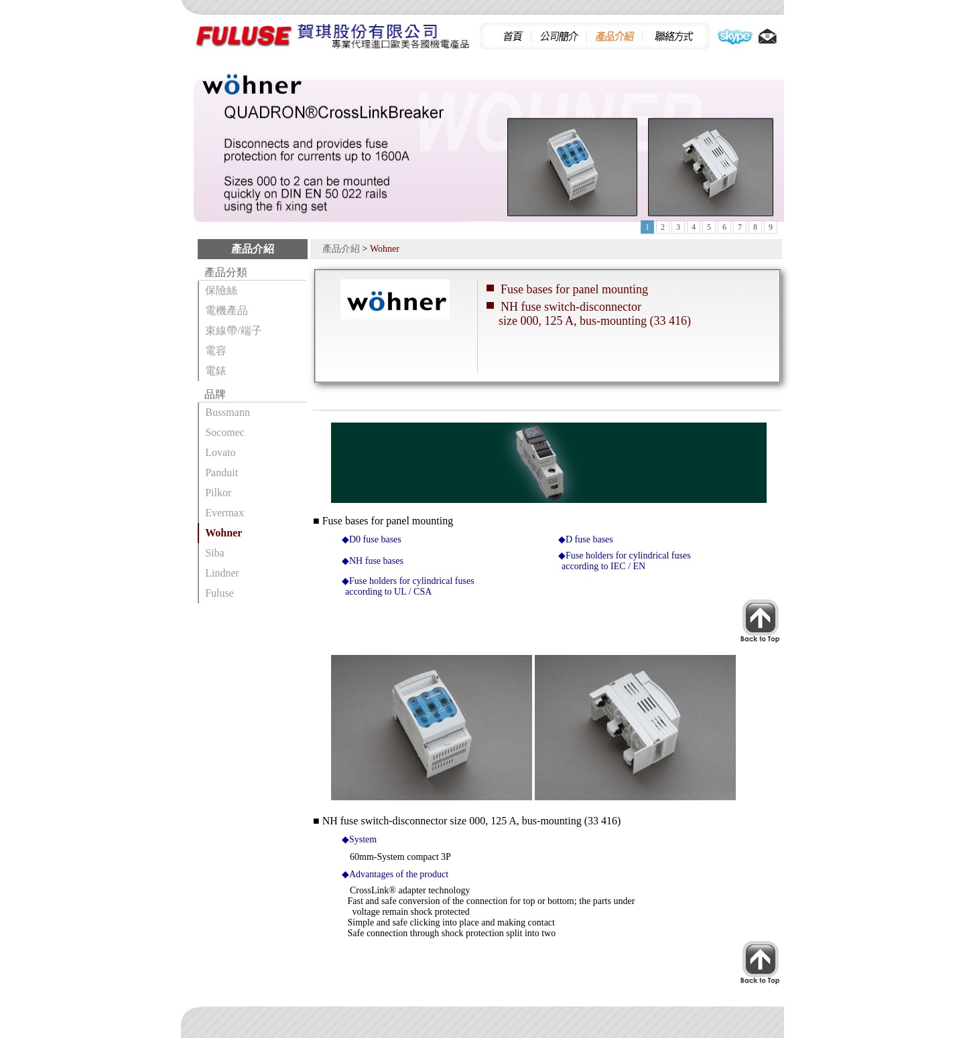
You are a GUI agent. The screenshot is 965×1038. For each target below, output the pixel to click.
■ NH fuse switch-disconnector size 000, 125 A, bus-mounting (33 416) (467, 820)
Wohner (223, 532)
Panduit (221, 472)
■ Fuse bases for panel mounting (383, 520)
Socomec (225, 432)
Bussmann (227, 412)
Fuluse (219, 593)
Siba (214, 553)
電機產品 (226, 310)
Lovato (220, 452)
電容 (216, 350)
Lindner (222, 573)
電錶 (216, 370)
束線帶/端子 (233, 330)
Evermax (224, 512)
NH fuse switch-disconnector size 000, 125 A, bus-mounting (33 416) (589, 313)
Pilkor (218, 492)
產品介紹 (341, 249)
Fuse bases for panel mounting (574, 289)
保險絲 (221, 290)
